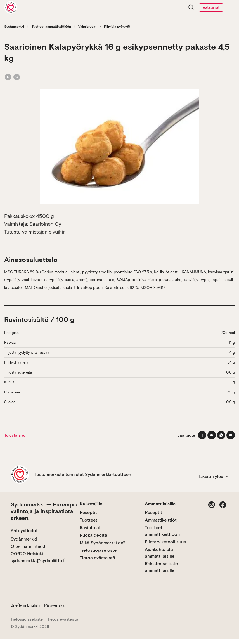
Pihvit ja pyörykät (117, 27)
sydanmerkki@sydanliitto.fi (38, 560)
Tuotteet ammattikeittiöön (51, 27)
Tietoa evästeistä (97, 557)
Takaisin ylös (213, 476)
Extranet (211, 7)
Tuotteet (88, 520)
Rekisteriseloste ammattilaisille (161, 567)
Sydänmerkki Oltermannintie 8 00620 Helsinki (28, 546)
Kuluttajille (91, 503)
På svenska (54, 605)
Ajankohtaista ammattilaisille (159, 553)
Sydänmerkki (14, 27)
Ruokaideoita (93, 535)
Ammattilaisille (160, 503)
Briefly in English (25, 605)
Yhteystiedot (24, 530)
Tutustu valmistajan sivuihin (35, 232)
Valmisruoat (87, 27)
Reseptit (88, 512)
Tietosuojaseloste (98, 550)
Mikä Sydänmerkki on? (103, 542)
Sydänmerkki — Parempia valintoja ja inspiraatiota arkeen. (44, 511)
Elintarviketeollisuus (165, 541)
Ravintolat (90, 527)
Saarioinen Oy (45, 224)
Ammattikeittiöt (161, 520)
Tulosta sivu (14, 435)
